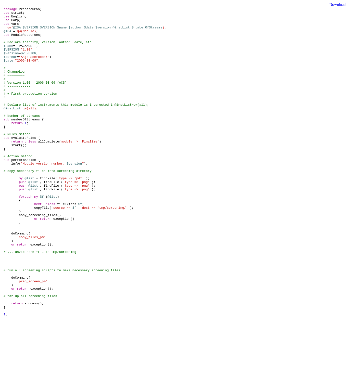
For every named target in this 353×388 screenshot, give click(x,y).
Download (337, 4)
